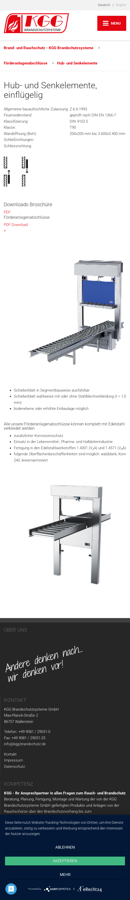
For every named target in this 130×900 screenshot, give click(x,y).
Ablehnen (65, 847)
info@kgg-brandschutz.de (25, 744)
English (121, 5)
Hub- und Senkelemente (77, 63)
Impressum (13, 760)
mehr (65, 874)
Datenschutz (14, 766)
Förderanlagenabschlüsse (25, 63)
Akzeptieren (65, 861)
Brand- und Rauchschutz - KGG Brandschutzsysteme (48, 48)
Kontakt (10, 754)
